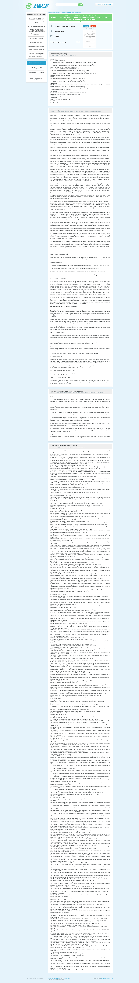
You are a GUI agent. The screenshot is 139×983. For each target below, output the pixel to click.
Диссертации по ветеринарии (54, 12)
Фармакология (57, 978)
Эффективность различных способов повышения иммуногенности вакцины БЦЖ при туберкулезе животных (36, 40)
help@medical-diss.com (107, 978)
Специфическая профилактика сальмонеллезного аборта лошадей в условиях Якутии (36, 55)
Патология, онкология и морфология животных (71, 12)
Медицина (50, 978)
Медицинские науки (36, 67)
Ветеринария (65, 978)
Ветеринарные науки (36, 78)
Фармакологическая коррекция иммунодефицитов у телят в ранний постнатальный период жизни (36, 20)
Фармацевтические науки (36, 72)
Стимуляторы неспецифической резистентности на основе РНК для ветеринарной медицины (36, 48)
